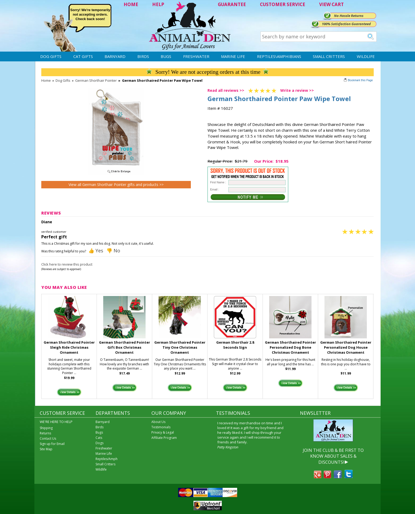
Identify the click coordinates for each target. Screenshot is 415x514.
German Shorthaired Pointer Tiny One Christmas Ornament (179, 347)
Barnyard (115, 56)
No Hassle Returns (348, 15)
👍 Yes (95, 250)
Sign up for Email (52, 444)
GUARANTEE (232, 4)
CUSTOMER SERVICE (282, 4)
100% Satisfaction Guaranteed (346, 23)
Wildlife (366, 56)
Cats (99, 437)
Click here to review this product (66, 264)
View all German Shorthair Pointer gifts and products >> (116, 184)
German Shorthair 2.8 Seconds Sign (235, 345)
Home (46, 80)
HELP (158, 4)
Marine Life (233, 56)
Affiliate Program (164, 437)
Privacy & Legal (162, 432)
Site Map (46, 449)
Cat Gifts (83, 56)
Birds (143, 56)
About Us (158, 422)
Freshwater (196, 56)
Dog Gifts (50, 56)
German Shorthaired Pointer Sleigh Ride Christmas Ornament (69, 347)
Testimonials (160, 427)
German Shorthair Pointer (96, 80)
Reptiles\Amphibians (279, 56)
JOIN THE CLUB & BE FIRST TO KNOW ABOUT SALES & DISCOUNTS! (333, 456)
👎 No (113, 250)
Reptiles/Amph (107, 459)
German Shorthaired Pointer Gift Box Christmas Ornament (124, 347)
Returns (45, 433)
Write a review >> (297, 90)
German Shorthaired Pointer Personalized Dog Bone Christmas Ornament (290, 347)
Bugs (166, 56)
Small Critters (329, 56)
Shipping (46, 428)
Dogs (99, 443)
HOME (131, 4)
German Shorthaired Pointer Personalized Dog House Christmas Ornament (345, 347)
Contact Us (48, 438)
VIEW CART (331, 4)
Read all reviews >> (226, 90)
